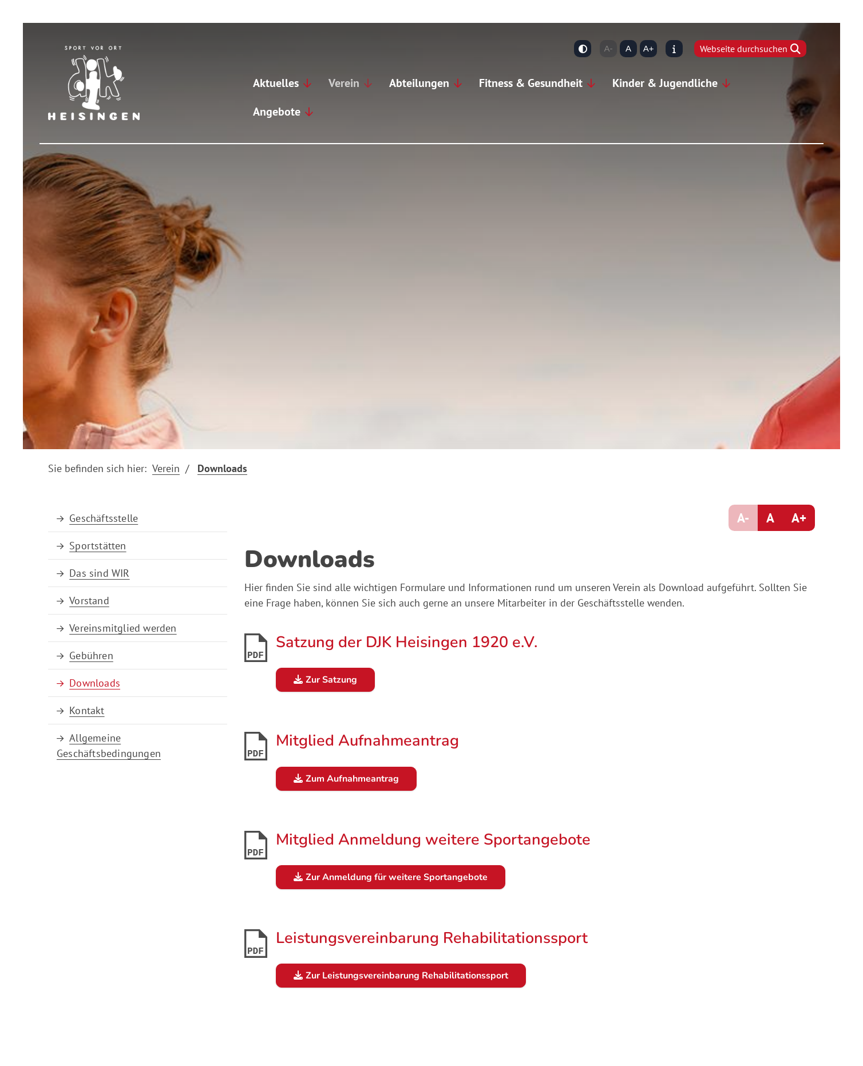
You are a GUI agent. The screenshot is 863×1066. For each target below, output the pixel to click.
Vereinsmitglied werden (122, 628)
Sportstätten (97, 545)
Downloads (222, 468)
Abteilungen (419, 83)
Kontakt (86, 710)
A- (608, 48)
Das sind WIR (99, 573)
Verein (343, 83)
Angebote (276, 111)
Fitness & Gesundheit (531, 83)
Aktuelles (276, 83)
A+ (648, 48)
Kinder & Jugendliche (665, 83)
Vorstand (89, 600)
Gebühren (91, 655)
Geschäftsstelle (103, 518)
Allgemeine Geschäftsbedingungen (109, 745)
